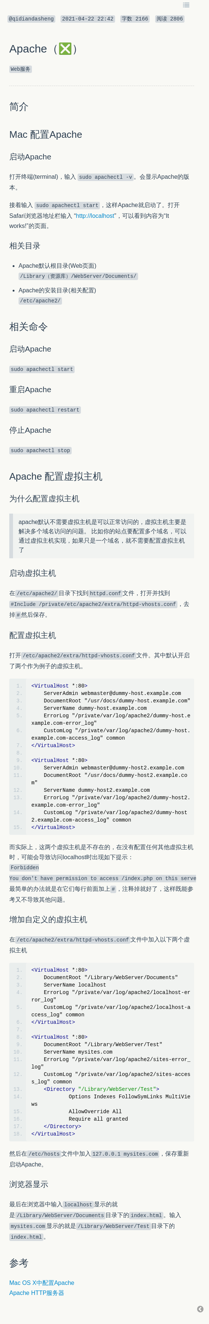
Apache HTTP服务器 (36, 1293)
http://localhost (95, 216)
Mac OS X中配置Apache (41, 1283)
